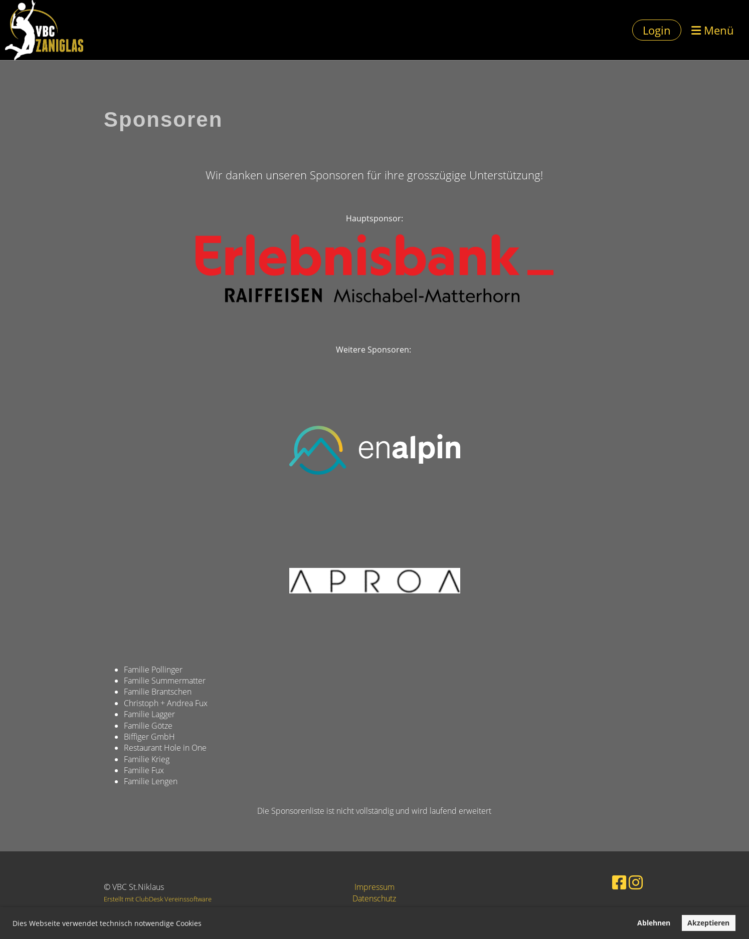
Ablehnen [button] (653, 922)
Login (657, 30)
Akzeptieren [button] (708, 922)
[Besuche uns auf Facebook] (608, 881)
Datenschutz (374, 898)
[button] (205, 924)
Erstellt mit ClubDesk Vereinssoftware (158, 898)
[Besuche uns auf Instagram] (622, 881)
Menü (712, 30)
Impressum (374, 886)
